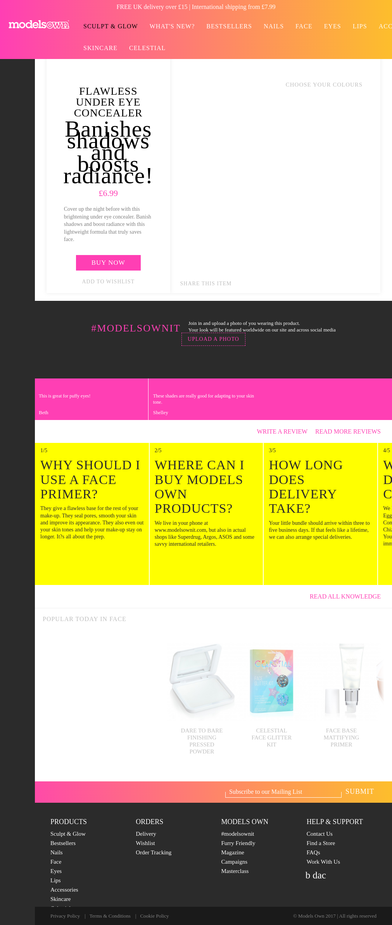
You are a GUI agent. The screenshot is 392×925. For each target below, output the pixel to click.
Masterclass (235, 871)
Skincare (100, 48)
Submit (359, 791)
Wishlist (145, 843)
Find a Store (321, 843)
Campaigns (234, 862)
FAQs (313, 852)
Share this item (206, 283)
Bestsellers (229, 26)
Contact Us (320, 834)
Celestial (147, 48)
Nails (274, 26)
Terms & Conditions (110, 916)
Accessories (64, 890)
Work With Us (323, 862)
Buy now (108, 262)
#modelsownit (237, 834)
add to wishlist (108, 282)
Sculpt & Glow (110, 26)
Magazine (232, 852)
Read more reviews (351, 431)
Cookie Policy (154, 916)
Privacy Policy (65, 916)
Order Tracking (153, 852)
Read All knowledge (349, 596)
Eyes (332, 26)
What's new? (172, 26)
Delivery (146, 834)
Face (304, 26)
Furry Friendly (238, 843)
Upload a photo (213, 339)
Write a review (282, 431)
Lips (360, 26)
